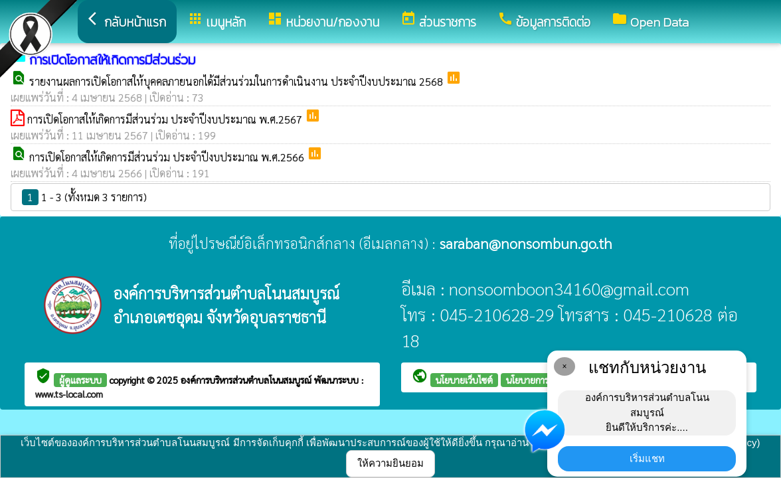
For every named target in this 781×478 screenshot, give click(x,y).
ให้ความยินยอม (390, 463)
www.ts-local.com (69, 394)
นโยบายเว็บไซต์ (464, 380)
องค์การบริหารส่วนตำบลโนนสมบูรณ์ (247, 380)
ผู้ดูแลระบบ (80, 380)
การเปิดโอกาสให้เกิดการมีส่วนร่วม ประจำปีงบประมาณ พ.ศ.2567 (166, 119)
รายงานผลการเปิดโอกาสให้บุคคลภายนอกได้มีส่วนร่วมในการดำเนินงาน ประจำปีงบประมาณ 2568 (237, 81)
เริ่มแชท (647, 458)
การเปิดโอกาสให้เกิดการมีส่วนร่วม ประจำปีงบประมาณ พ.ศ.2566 (168, 157)
